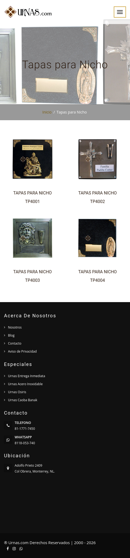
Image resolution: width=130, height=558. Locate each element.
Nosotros (15, 327)
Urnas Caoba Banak (22, 400)
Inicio (47, 112)
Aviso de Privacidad (22, 351)
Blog (11, 335)
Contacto (14, 343)
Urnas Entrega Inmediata (26, 376)
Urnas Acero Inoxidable (25, 384)
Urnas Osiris (17, 392)
